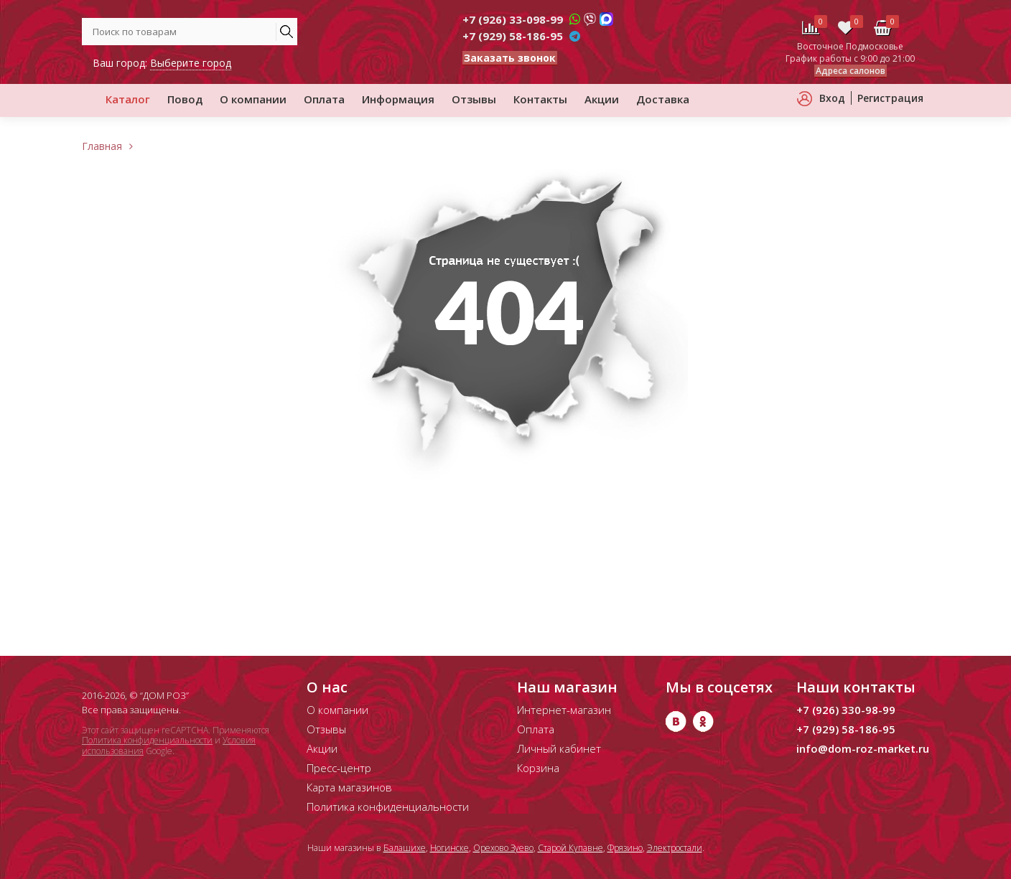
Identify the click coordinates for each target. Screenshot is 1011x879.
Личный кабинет (559, 748)
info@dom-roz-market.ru (862, 748)
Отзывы (474, 99)
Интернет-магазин (564, 709)
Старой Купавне (570, 848)
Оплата (324, 99)
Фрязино (625, 848)
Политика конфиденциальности (147, 740)
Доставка (662, 99)
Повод (184, 99)
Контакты (540, 99)
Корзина (538, 768)
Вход (832, 98)
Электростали (674, 848)
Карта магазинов (349, 787)
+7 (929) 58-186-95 (512, 36)
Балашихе (404, 848)
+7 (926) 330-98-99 (845, 709)
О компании (253, 99)
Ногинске (449, 848)
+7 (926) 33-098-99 (512, 19)
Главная (102, 146)
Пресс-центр (339, 768)
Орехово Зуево (503, 848)
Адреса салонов (850, 71)
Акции (601, 99)
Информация (398, 99)
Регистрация (890, 98)
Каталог (128, 99)
